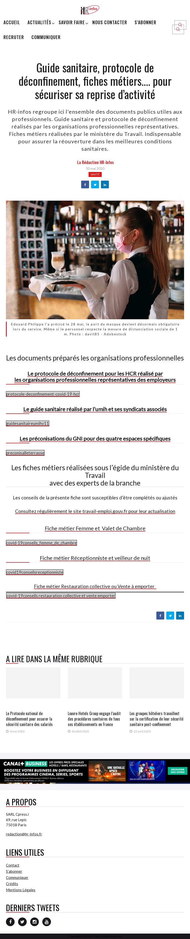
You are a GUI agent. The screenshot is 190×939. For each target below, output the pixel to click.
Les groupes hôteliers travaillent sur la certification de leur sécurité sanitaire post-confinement (156, 718)
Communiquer (46, 37)
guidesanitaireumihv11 (27, 423)
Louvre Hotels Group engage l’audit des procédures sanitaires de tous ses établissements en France (94, 718)
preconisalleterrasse (25, 452)
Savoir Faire (72, 22)
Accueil (11, 22)
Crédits (12, 883)
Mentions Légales (20, 890)
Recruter (13, 37)
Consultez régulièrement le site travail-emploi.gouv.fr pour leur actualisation (95, 511)
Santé (95, 174)
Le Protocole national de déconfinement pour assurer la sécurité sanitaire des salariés (29, 718)
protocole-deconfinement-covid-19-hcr (42, 394)
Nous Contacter (109, 22)
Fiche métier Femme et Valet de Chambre (95, 528)
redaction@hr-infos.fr (24, 834)
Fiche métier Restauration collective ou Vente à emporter (95, 586)
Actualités (39, 22)
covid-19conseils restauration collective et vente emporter (60, 595)
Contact (12, 865)
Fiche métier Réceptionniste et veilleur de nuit (95, 558)
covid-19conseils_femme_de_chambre (41, 542)
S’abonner (145, 22)
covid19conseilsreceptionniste (34, 572)
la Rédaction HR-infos (95, 162)
